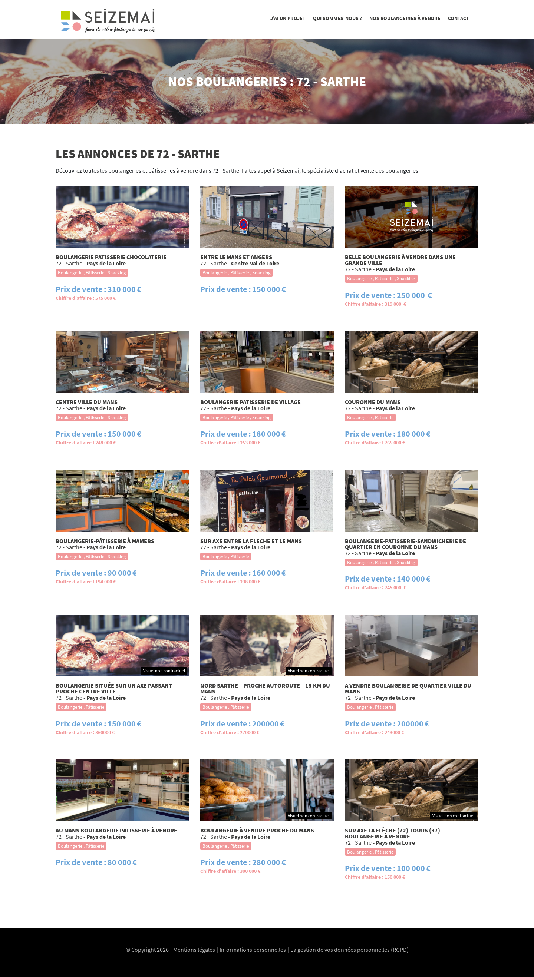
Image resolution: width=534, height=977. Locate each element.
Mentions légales (194, 949)
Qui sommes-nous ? (337, 18)
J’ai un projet (288, 18)
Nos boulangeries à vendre (405, 18)
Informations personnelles (253, 949)
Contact (458, 18)
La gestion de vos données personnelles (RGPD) (349, 949)
